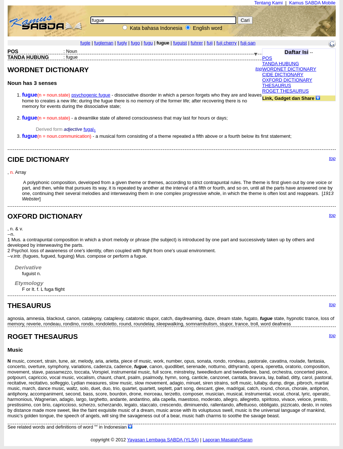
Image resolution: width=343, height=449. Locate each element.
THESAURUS (276, 85)
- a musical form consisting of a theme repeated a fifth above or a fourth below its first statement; (157, 136)
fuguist (180, 43)
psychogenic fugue (90, 95)
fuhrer (197, 43)
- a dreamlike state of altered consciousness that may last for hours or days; (125, 118)
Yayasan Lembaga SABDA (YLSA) (163, 439)
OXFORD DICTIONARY (287, 80)
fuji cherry (227, 43)
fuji (210, 43)
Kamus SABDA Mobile (312, 2)
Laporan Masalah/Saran (228, 439)
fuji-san (248, 43)
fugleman (103, 43)
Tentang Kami (268, 2)
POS (267, 58)
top (259, 68)
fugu (148, 43)
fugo (135, 43)
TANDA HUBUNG (280, 63)
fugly (122, 43)
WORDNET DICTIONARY (289, 69)
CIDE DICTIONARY (283, 74)
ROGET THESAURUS (285, 91)
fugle (85, 43)
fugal (89, 129)
